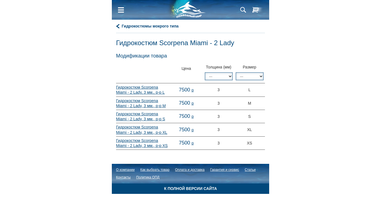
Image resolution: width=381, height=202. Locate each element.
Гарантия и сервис (224, 170)
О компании (125, 170)
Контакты (123, 177)
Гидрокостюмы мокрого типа (150, 26)
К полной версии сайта (190, 188)
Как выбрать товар (154, 170)
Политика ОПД (148, 177)
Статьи (250, 170)
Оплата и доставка (190, 170)
